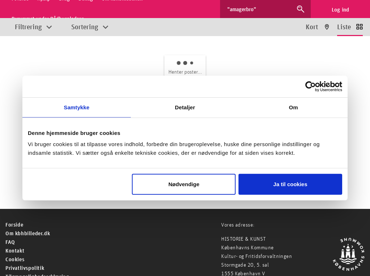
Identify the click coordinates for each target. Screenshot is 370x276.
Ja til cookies (290, 184)
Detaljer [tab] (185, 107)
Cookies (14, 259)
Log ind (340, 10)
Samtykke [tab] (77, 107)
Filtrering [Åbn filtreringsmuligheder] (28, 27)
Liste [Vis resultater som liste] (344, 27)
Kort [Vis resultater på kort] (312, 27)
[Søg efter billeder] (258, 9)
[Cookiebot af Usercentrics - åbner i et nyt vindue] (310, 86)
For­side (14, 225)
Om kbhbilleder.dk (27, 233)
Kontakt (14, 251)
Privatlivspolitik (24, 268)
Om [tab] (293, 107)
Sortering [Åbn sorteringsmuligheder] (84, 27)
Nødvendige (183, 184)
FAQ (10, 242)
